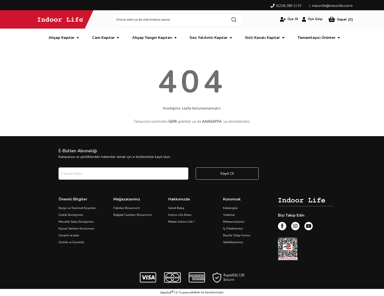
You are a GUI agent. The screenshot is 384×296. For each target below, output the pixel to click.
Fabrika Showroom (126, 208)
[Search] (178, 19)
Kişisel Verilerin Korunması (77, 228)
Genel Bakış (176, 208)
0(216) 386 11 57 (289, 6)
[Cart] (340, 19)
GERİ (172, 121)
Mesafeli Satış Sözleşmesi (76, 222)
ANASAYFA (212, 121)
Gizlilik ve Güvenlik (71, 242)
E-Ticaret (182, 293)
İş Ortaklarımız (233, 228)
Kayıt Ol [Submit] (227, 173)
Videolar (229, 215)
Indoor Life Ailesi (180, 215)
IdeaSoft (166, 292)
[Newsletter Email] (123, 173)
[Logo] (60, 19)
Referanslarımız (233, 222)
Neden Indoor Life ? (181, 222)
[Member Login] (289, 19)
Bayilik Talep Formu (236, 235)
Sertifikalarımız (233, 242)
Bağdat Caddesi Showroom (132, 215)
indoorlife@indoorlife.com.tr (332, 6)
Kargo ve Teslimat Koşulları (77, 208)
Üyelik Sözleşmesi (71, 215)
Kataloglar (230, 208)
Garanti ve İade (69, 235)
